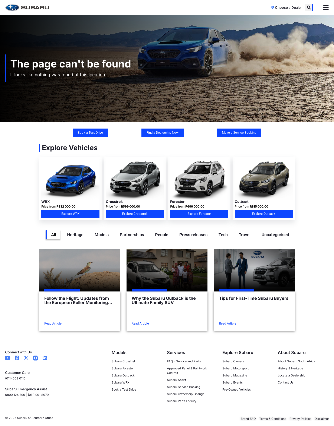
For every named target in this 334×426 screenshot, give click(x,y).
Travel (244, 234)
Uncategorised (275, 234)
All (53, 234)
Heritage (75, 234)
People (161, 234)
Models (102, 234)
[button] (308, 7)
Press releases (193, 234)
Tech (223, 234)
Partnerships (132, 234)
